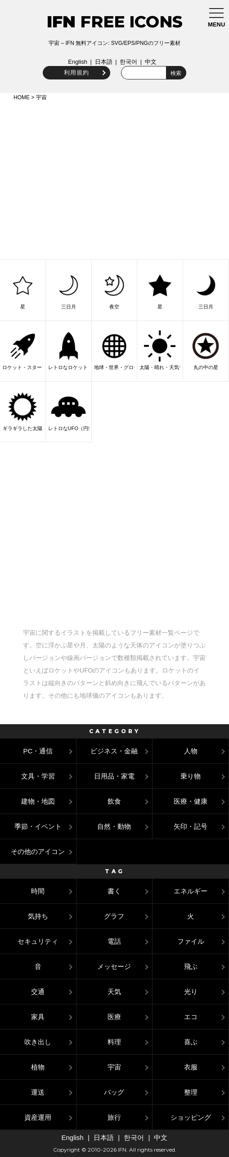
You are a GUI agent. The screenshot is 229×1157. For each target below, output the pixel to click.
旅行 (114, 1117)
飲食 (114, 801)
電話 (114, 941)
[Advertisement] (114, 179)
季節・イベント (38, 826)
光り (191, 991)
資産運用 (37, 1117)
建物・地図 (38, 801)
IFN (61, 21)
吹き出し (37, 1042)
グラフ (114, 916)
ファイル (190, 941)
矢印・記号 (190, 826)
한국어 (128, 61)
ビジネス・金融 (114, 751)
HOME (21, 97)
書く (114, 891)
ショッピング (191, 1117)
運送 (38, 1092)
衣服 (191, 1067)
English (77, 61)
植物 (38, 1067)
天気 (114, 991)
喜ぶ (191, 1042)
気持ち (38, 916)
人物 (191, 751)
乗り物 (190, 776)
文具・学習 (38, 776)
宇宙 (114, 1067)
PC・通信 (38, 751)
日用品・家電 (114, 776)
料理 (114, 1042)
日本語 (103, 61)
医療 (114, 1017)
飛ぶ (191, 966)
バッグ (114, 1092)
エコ (191, 1017)
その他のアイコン (38, 851)
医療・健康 (190, 801)
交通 (38, 991)
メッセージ (114, 966)
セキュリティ (38, 941)
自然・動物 (114, 826)
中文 (151, 61)
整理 (191, 1092)
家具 (38, 1017)
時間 (38, 891)
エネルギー (190, 891)
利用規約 (76, 72)
